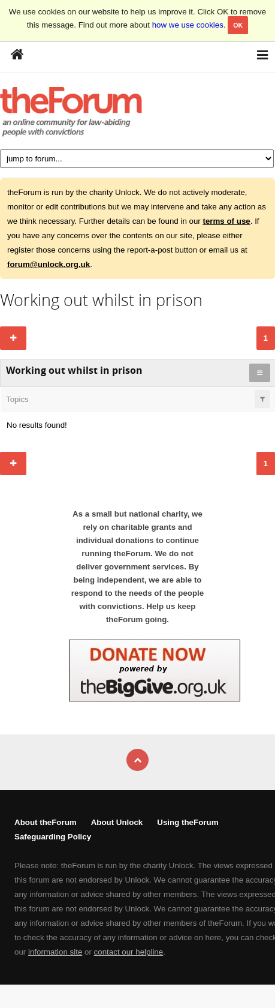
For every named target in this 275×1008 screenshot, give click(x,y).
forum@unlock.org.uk (48, 264)
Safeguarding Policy (52, 836)
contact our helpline (129, 951)
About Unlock (117, 822)
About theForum (45, 822)
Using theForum (187, 822)
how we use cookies (187, 24)
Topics (17, 399)
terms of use (226, 221)
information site (55, 951)
